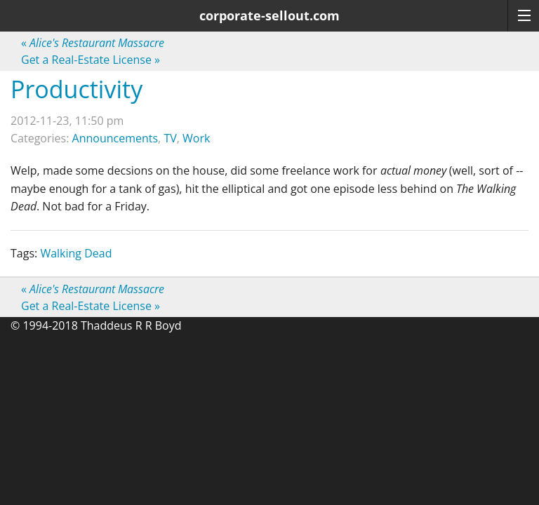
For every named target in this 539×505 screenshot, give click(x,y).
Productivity (76, 89)
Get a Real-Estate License (90, 59)
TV (170, 138)
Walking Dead (76, 253)
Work (196, 138)
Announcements (115, 138)
